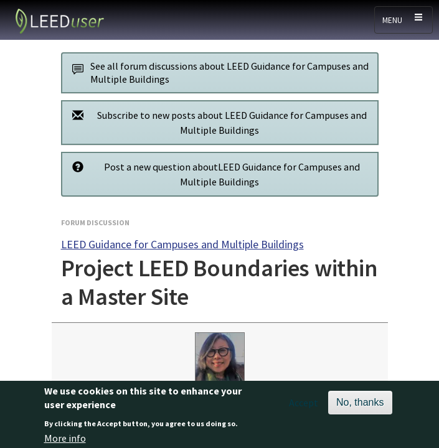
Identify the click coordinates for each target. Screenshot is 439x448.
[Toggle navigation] (403, 20)
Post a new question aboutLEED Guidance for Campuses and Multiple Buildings (213, 174)
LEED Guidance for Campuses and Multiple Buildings (182, 244)
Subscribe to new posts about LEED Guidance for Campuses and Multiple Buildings (216, 122)
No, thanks (360, 406)
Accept (303, 406)
